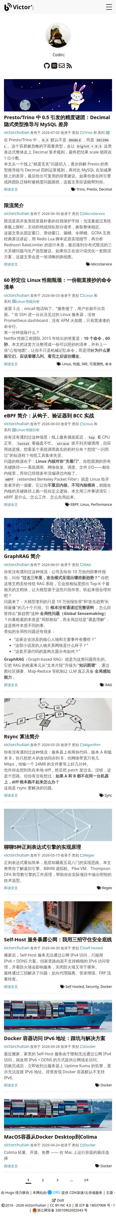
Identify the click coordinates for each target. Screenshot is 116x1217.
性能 (76, 363)
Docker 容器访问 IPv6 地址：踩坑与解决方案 (54, 1038)
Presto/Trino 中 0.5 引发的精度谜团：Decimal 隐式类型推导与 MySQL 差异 (57, 121)
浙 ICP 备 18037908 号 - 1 (95, 1205)
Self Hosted (91, 948)
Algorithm (90, 744)
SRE (84, 363)
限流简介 (14, 205)
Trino (86, 132)
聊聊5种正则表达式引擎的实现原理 (42, 847)
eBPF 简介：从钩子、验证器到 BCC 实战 (49, 415)
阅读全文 (11, 189)
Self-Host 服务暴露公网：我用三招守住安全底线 (58, 939)
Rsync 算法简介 (21, 736)
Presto (92, 189)
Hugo (9, 1192)
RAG (85, 564)
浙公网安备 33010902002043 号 (62, 1210)
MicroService (92, 213)
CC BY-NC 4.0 (60, 1205)
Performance (101, 504)
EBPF (74, 504)
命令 (108, 363)
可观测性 (96, 363)
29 (86, 1180)
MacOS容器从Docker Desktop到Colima (50, 1136)
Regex (87, 855)
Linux (86, 295)
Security (92, 986)
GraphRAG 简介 (22, 556)
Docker (106, 986)
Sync (108, 795)
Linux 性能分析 (26, 301)
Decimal (105, 189)
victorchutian (16, 132)
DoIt (58, 1200)
